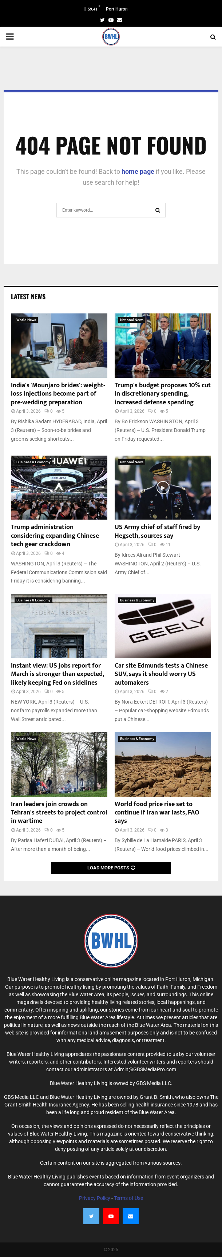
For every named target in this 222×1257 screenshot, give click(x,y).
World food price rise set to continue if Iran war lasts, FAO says (157, 813)
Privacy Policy (94, 1198)
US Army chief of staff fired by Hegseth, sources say (157, 531)
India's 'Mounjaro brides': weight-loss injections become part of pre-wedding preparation (58, 394)
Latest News (28, 296)
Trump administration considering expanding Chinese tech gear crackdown (55, 536)
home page (138, 171)
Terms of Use (128, 1198)
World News (26, 320)
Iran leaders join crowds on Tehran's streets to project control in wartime (59, 813)
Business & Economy (33, 462)
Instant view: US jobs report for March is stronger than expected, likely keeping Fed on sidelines (57, 674)
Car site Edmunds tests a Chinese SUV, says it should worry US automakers (161, 674)
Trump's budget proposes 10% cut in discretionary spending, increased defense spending (163, 394)
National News (131, 320)
